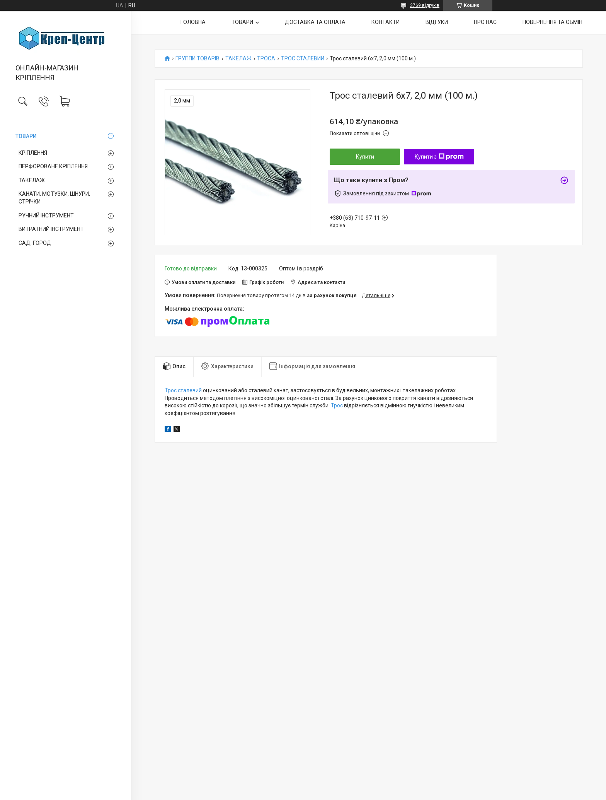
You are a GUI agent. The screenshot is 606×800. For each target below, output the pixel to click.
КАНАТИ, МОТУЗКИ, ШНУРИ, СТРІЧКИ (54, 198)
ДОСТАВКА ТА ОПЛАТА (315, 22)
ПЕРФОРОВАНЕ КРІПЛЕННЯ (53, 166)
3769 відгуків (424, 5)
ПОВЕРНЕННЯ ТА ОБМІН (552, 22)
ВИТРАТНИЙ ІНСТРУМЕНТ (51, 229)
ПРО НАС (485, 22)
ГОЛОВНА (193, 22)
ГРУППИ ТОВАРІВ (197, 59)
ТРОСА (266, 59)
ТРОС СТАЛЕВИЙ (302, 59)
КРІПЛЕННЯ (33, 153)
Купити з (439, 156)
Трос (337, 405)
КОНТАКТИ (385, 22)
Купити (365, 157)
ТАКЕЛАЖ (32, 180)
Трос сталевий (183, 390)
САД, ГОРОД (35, 243)
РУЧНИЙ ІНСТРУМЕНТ (46, 215)
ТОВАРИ (26, 136)
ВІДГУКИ (437, 22)
